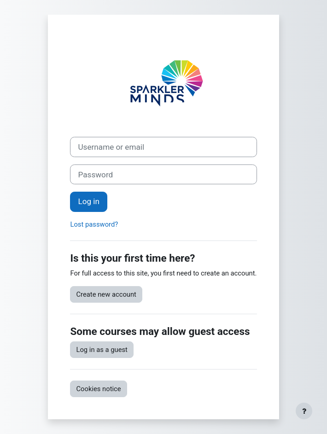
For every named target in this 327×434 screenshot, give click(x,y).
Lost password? (94, 224)
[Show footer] (304, 411)
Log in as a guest (101, 350)
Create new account (106, 294)
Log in (88, 201)
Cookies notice (98, 389)
